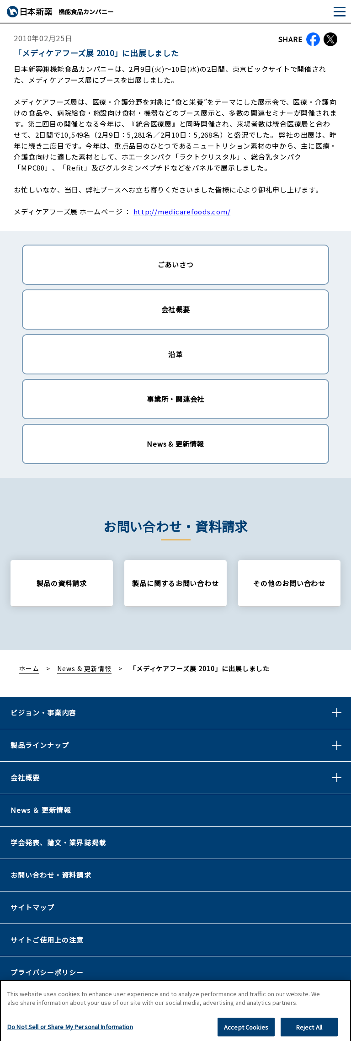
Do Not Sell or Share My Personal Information (70, 1029)
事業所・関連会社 (175, 399)
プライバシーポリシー (47, 972)
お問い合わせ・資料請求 (51, 875)
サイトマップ (32, 907)
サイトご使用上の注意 (47, 940)
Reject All (309, 1030)
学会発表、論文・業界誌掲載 (58, 842)
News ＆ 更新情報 (41, 810)
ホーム (29, 668)
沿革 (175, 354)
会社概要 (175, 309)
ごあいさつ (176, 264)
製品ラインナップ (40, 745)
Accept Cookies (246, 1030)
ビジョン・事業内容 (43, 712)
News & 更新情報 (175, 443)
